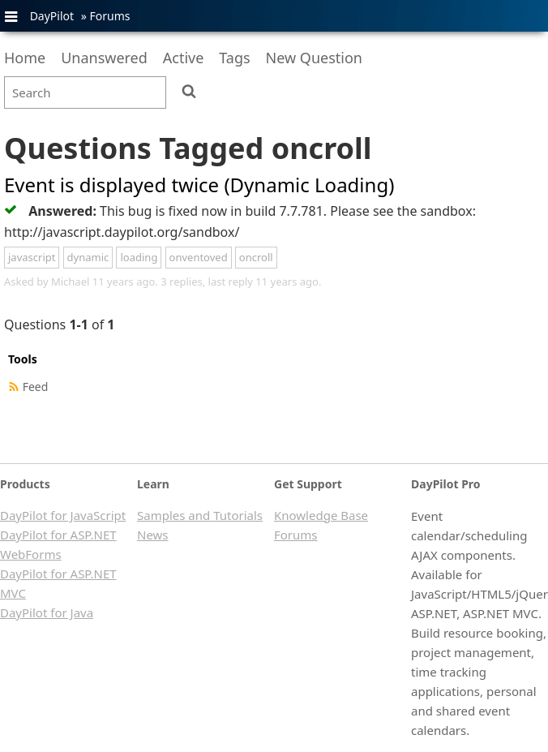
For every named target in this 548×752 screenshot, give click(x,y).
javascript (31, 257)
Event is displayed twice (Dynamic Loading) (199, 184)
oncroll (256, 257)
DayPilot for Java (46, 612)
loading (138, 257)
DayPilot (52, 16)
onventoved (198, 257)
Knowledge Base (321, 515)
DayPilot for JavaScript (63, 515)
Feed (36, 386)
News (153, 534)
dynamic (88, 257)
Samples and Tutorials (200, 515)
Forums (109, 16)
